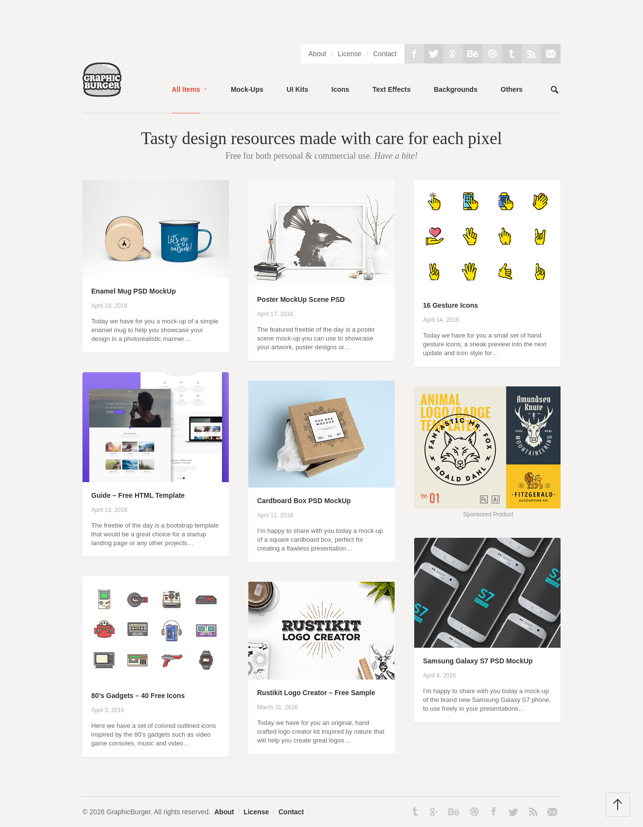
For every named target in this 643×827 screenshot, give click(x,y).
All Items (186, 89)
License (350, 54)
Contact (385, 54)
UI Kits (297, 89)
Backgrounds (455, 89)
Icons (340, 89)
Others (511, 89)
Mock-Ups (247, 89)
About (317, 54)
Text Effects (391, 89)
